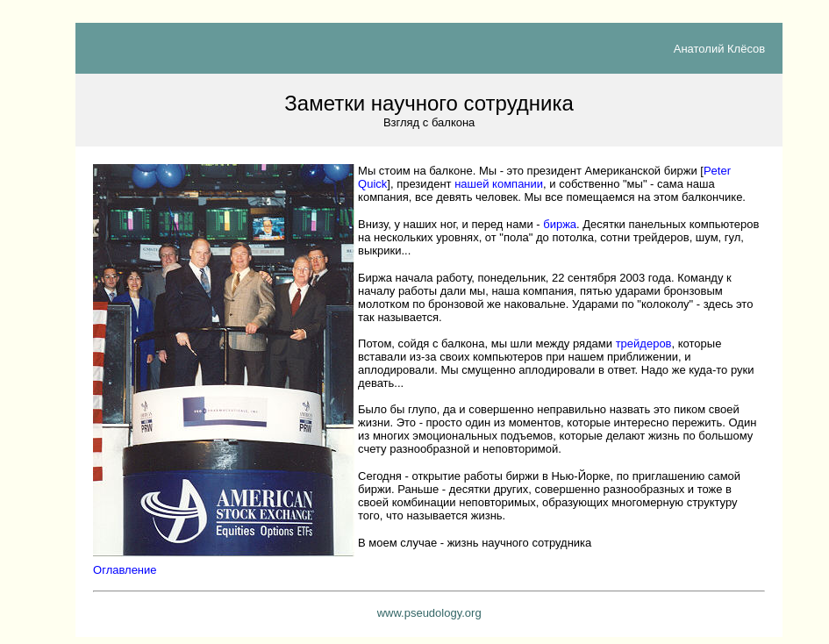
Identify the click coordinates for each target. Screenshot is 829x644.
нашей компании (498, 183)
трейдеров (644, 343)
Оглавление (124, 569)
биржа (559, 224)
